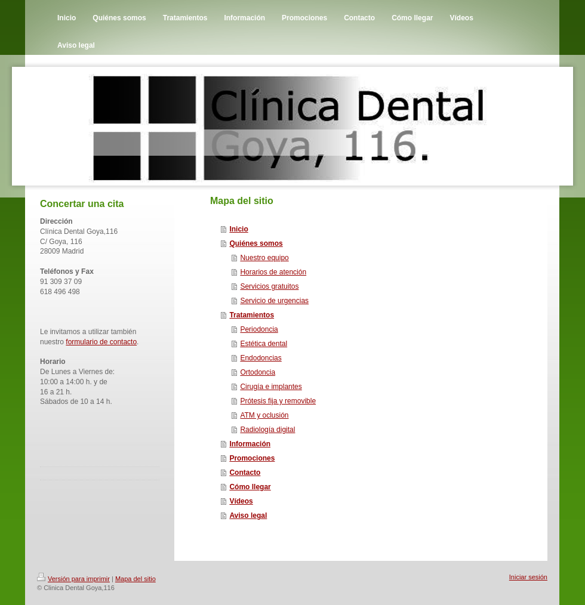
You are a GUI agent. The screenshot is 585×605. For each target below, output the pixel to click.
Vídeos (241, 501)
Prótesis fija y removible (278, 401)
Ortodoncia (257, 372)
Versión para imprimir (73, 578)
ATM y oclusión (264, 415)
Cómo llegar (249, 487)
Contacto (244, 472)
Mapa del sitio (135, 578)
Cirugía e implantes (270, 386)
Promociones (252, 458)
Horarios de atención (273, 272)
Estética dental (263, 343)
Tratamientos (251, 315)
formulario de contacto (101, 342)
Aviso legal (248, 515)
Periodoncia (259, 329)
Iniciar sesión (528, 577)
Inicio (238, 229)
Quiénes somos (255, 243)
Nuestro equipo (264, 258)
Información (249, 444)
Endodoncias (260, 358)
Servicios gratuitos (269, 286)
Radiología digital (267, 429)
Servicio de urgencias (274, 301)
